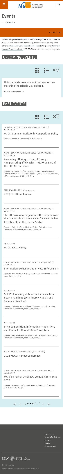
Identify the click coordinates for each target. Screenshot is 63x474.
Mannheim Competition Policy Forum (25, 46)
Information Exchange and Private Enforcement (31, 268)
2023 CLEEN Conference (18, 194)
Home (10, 23)
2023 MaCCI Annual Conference (22, 356)
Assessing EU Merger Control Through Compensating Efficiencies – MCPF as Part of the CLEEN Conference (30, 163)
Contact (47, 440)
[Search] (59, 5)
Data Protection (50, 446)
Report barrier (49, 434)
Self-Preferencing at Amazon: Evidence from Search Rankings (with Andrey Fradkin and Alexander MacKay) (29, 298)
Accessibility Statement (53, 437)
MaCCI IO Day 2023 (15, 247)
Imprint (47, 443)
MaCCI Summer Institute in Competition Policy (31, 133)
